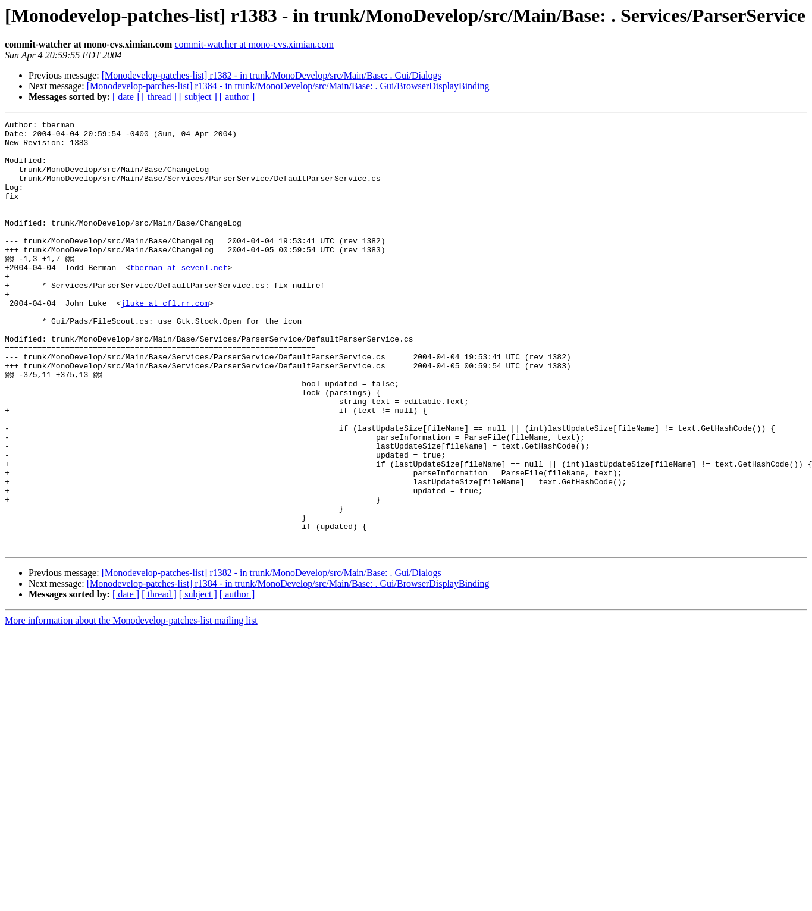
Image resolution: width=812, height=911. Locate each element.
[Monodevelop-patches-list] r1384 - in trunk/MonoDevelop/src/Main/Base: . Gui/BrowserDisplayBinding (288, 86)
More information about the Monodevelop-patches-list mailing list (131, 706)
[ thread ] (159, 97)
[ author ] (237, 97)
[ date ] (125, 97)
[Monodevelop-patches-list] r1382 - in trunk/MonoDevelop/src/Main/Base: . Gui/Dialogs (271, 75)
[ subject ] (198, 97)
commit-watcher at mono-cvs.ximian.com (253, 44)
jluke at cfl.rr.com (165, 340)
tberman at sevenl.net (179, 297)
